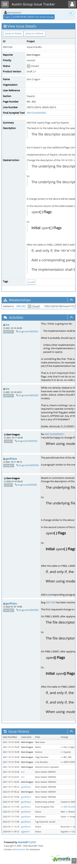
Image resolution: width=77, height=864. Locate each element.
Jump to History (34, 33)
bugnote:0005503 (27, 441)
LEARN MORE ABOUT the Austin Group (33, 16)
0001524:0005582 (36, 112)
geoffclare (11, 458)
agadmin (25, 831)
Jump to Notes (13, 33)
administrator (19, 849)
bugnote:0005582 (29, 610)
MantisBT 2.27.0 (27, 842)
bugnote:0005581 (27, 484)
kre (7, 324)
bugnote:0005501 (28, 331)
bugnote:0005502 (28, 395)
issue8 (31, 282)
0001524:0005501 (54, 434)
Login (7, 16)
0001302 (21, 306)
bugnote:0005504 (29, 465)
